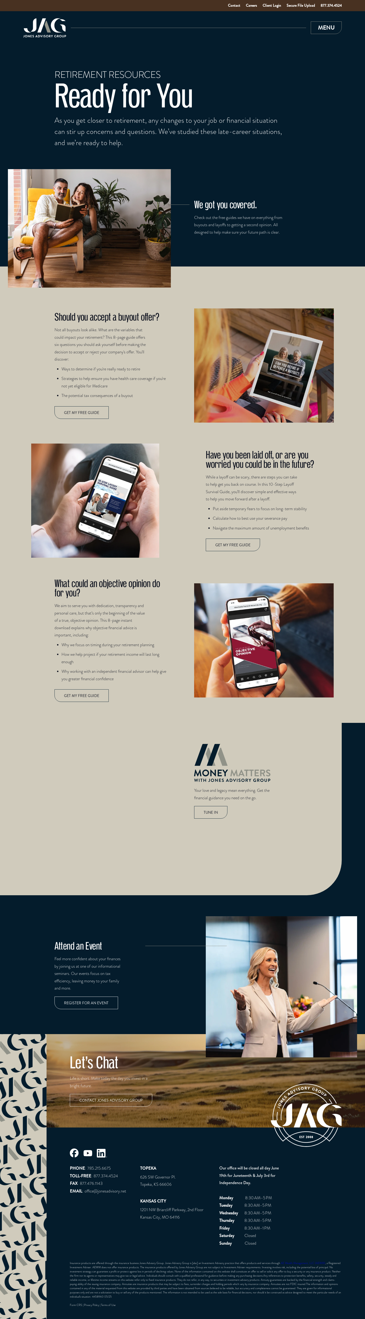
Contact (234, 5)
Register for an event (86, 1003)
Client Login (272, 5)
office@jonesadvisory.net (105, 1191)
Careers (251, 5)
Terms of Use (108, 1305)
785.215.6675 (99, 1168)
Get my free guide (81, 412)
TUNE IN (211, 812)
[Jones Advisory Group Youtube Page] (87, 1153)
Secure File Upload (301, 5)
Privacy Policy (91, 1305)
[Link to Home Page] (44, 28)
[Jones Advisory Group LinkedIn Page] (102, 1153)
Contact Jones (111, 1100)
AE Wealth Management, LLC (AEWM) (303, 1263)
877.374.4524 (331, 5)
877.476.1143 (91, 1183)
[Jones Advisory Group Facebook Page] (74, 1153)
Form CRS (76, 1305)
